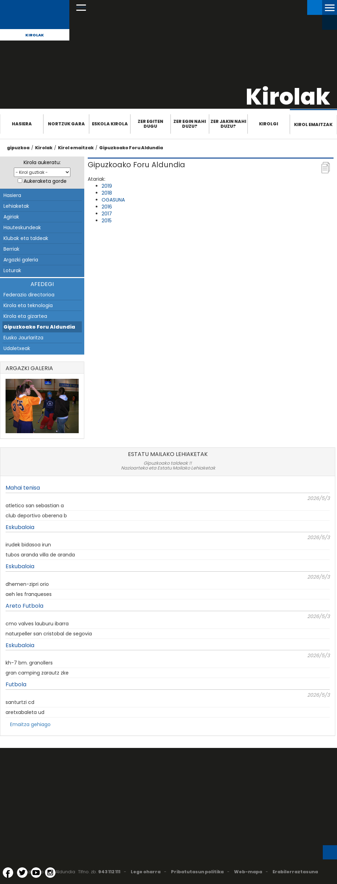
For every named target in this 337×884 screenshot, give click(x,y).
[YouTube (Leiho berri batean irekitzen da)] (36, 872)
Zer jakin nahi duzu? (228, 123)
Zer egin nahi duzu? (189, 123)
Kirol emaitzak (313, 124)
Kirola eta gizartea (25, 316)
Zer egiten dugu (150, 123)
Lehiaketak (16, 206)
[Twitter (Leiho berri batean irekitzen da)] (22, 872)
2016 (107, 206)
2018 (107, 192)
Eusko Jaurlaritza (23, 337)
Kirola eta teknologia (28, 305)
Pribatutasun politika (197, 872)
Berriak (11, 248)
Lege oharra (146, 872)
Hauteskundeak (22, 227)
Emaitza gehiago (30, 724)
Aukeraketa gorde (45, 181)
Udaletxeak (16, 348)
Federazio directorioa (28, 294)
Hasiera (22, 124)
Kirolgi (268, 124)
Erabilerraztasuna (295, 872)
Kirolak (34, 35)
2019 (107, 185)
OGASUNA (113, 199)
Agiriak (11, 216)
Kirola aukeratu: (42, 162)
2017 (107, 213)
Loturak (12, 270)
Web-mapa (248, 872)
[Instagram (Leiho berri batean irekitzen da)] (50, 872)
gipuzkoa (18, 148)
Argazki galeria (20, 259)
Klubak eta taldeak (25, 238)
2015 (107, 220)
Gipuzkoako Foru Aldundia (131, 148)
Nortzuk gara (66, 124)
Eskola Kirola (110, 124)
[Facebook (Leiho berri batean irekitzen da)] (8, 872)
